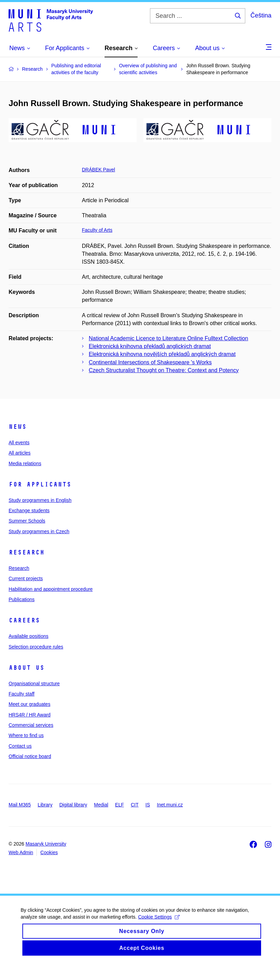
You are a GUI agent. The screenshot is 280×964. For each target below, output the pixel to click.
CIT (135, 804)
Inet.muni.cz (170, 804)
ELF (119, 804)
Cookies (49, 852)
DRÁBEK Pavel (98, 169)
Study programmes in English (40, 500)
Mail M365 (20, 804)
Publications (22, 599)
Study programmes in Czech (39, 531)
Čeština (260, 15)
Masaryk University (45, 844)
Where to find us (26, 735)
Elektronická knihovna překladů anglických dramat (150, 346)
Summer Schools (27, 521)
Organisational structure (34, 683)
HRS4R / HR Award (30, 715)
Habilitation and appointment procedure (51, 589)
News (17, 427)
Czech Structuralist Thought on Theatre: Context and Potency (164, 370)
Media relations (25, 463)
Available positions (29, 636)
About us (26, 668)
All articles (20, 453)
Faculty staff (21, 694)
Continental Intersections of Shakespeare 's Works (150, 362)
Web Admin (21, 852)
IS (148, 804)
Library (45, 804)
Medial (101, 804)
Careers (24, 620)
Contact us (20, 746)
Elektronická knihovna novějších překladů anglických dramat (162, 354)
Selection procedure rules (36, 647)
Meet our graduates (29, 704)
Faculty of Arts (97, 230)
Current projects (26, 578)
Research (26, 552)
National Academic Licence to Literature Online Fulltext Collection (168, 338)
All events (19, 442)
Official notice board (30, 756)
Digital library (73, 804)
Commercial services (31, 725)
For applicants (40, 484)
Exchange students (29, 510)
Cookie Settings (159, 922)
